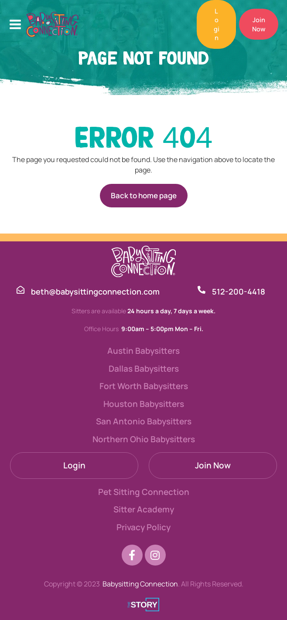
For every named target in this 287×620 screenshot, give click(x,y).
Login (74, 465)
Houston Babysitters (143, 404)
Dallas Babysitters (144, 368)
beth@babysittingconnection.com (95, 291)
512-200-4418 (238, 291)
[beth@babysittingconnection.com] (20, 290)
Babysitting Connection (140, 584)
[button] (213, 24)
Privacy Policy (143, 527)
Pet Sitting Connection (143, 492)
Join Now (213, 465)
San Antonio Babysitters (143, 421)
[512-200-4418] (201, 290)
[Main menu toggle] (15, 24)
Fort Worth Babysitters (143, 386)
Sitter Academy (143, 509)
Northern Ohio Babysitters (143, 439)
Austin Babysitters (143, 350)
